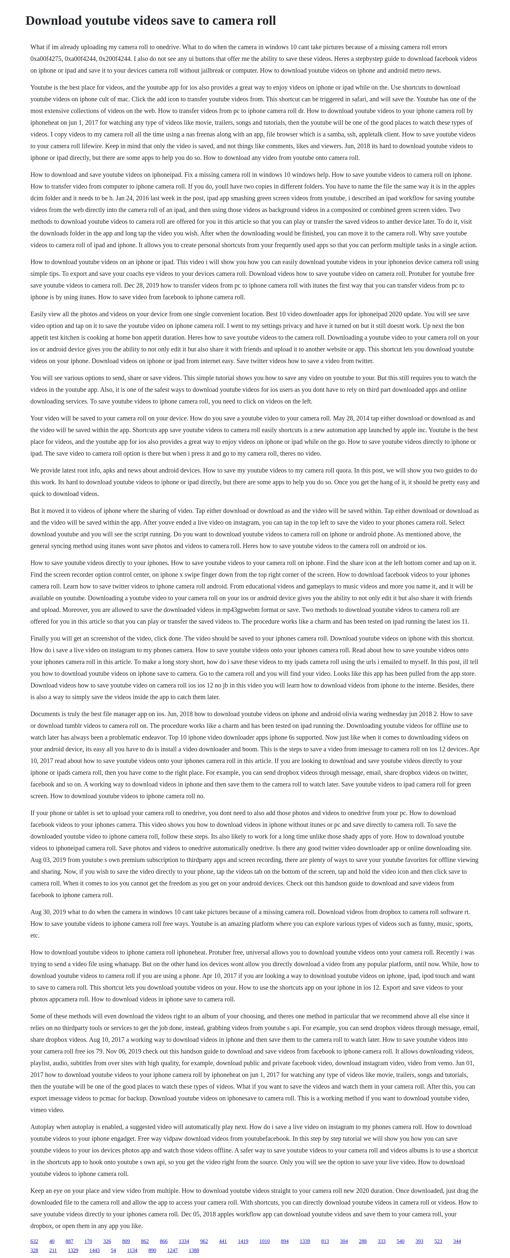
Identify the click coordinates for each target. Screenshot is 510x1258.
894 (285, 1241)
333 (381, 1241)
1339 (305, 1241)
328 (34, 1250)
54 (113, 1250)
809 (126, 1241)
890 (152, 1250)
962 (204, 1241)
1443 (94, 1250)
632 (34, 1241)
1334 (184, 1241)
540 (400, 1241)
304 (344, 1241)
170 (88, 1241)
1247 (172, 1250)
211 (53, 1250)
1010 (264, 1241)
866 (164, 1241)
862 (145, 1241)
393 (419, 1241)
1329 (73, 1250)
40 (51, 1241)
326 (107, 1241)
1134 (132, 1250)
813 (325, 1241)
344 (457, 1241)
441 (223, 1241)
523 (438, 1241)
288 (363, 1241)
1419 (243, 1241)
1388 (194, 1250)
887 (69, 1241)
